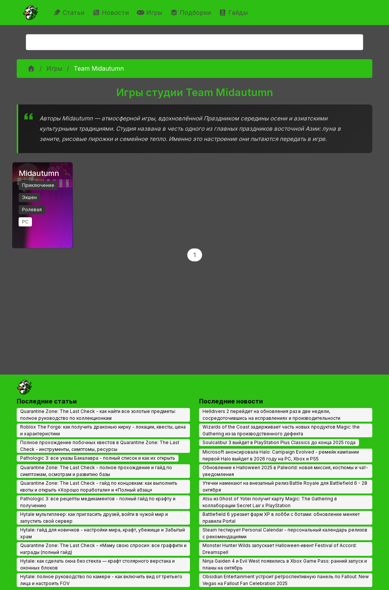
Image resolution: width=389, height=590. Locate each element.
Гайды (234, 12)
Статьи (69, 12)
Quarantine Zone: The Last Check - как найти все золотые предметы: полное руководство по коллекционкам (98, 414)
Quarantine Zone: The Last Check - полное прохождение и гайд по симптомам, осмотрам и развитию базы (96, 471)
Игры (150, 12)
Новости (111, 12)
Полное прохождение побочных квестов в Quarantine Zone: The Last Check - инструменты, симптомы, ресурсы (99, 446)
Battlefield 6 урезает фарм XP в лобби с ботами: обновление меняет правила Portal (281, 517)
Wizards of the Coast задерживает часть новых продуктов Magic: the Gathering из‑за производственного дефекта (281, 430)
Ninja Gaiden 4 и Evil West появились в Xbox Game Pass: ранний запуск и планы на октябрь (284, 564)
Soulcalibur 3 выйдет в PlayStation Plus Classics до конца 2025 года (279, 442)
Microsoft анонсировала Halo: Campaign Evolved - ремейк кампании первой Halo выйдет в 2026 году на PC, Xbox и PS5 (280, 455)
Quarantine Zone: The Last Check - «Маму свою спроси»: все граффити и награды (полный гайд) (103, 549)
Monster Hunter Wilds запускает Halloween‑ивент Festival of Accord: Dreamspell (279, 549)
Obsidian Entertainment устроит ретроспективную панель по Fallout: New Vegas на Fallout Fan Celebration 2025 (285, 580)
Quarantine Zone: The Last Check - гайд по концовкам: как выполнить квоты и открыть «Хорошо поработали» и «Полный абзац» (98, 486)
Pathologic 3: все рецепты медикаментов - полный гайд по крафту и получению (98, 502)
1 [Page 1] (194, 255)
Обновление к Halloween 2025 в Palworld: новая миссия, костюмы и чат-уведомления (285, 471)
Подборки (191, 12)
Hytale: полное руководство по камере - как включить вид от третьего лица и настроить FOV (101, 580)
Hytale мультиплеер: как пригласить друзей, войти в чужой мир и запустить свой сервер (94, 517)
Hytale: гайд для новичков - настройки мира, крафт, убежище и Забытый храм (102, 533)
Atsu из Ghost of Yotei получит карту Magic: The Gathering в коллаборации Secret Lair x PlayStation (269, 502)
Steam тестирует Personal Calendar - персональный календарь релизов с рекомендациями (284, 533)
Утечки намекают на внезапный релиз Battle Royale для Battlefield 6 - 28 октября (284, 486)
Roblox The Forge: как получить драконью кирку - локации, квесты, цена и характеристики (103, 430)
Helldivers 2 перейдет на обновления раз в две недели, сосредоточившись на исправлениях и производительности (271, 414)
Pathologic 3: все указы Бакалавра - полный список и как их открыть (97, 458)
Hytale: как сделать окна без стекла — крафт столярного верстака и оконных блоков (97, 564)
